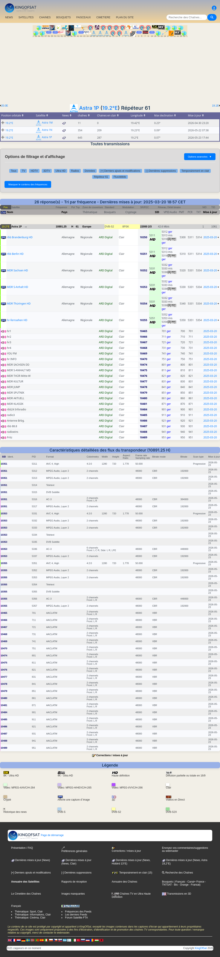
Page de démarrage (36, 835)
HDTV (34, 170)
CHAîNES (44, 17)
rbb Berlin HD (15, 254)
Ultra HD (61, 170)
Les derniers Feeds (76, 914)
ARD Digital (106, 237)
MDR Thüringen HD (19, 303)
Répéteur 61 (101, 176)
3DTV (46, 170)
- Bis (175, 884)
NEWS (9, 17)
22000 (143, 226)
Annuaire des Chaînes (124, 881)
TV (23, 170)
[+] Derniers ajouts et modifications (120, 170)
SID (157, 212)
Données (90, 170)
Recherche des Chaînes (177, 872)
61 (77, 226)
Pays (64, 212)
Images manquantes (73, 893)
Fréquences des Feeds (78, 911)
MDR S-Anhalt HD (17, 287)
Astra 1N (47, 130)
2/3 (150, 226)
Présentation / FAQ (22, 847)
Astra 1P (89, 108)
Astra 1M (47, 123)
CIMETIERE (103, 17)
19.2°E (110, 108)
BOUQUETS (63, 17)
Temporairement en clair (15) (132, 872)
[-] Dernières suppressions (161, 170)
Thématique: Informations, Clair (33, 914)
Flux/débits (120, 176)
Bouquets (167, 881)
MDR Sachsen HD (17, 270)
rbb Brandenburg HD (20, 237)
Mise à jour (210, 212)
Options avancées (200, 156)
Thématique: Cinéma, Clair (30, 917)
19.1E (215, 105)
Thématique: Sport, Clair (29, 911)
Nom (10, 212)
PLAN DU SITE (125, 17)
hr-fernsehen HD (17, 320)
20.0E (4, 105)
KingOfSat (201, 948)
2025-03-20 (210, 237)
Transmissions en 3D (176, 893)
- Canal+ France (195, 881)
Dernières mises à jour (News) (30, 860)
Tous (13, 170)
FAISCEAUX (83, 17)
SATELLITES (26, 17)
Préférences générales (74, 849)
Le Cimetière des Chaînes (26, 893)
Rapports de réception (74, 881)
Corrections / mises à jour (112, 755)
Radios (75, 170)
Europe (86, 226)
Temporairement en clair (195, 170)
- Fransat (194, 884)
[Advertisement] (110, 69)
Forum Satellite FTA (76, 917)
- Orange (183, 884)
